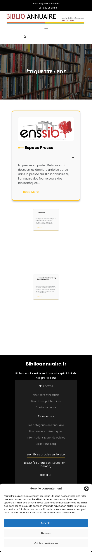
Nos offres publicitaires (46, 401)
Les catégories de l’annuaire (46, 425)
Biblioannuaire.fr (46, 364)
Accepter (46, 523)
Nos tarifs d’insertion (46, 395)
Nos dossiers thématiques (46, 431)
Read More (32, 191)
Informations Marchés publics (46, 437)
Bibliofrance (43, 444)
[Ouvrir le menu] (46, 29)
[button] (86, 488)
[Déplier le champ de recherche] (25, 38)
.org (53, 444)
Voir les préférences (46, 543)
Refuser (46, 533)
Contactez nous (46, 407)
